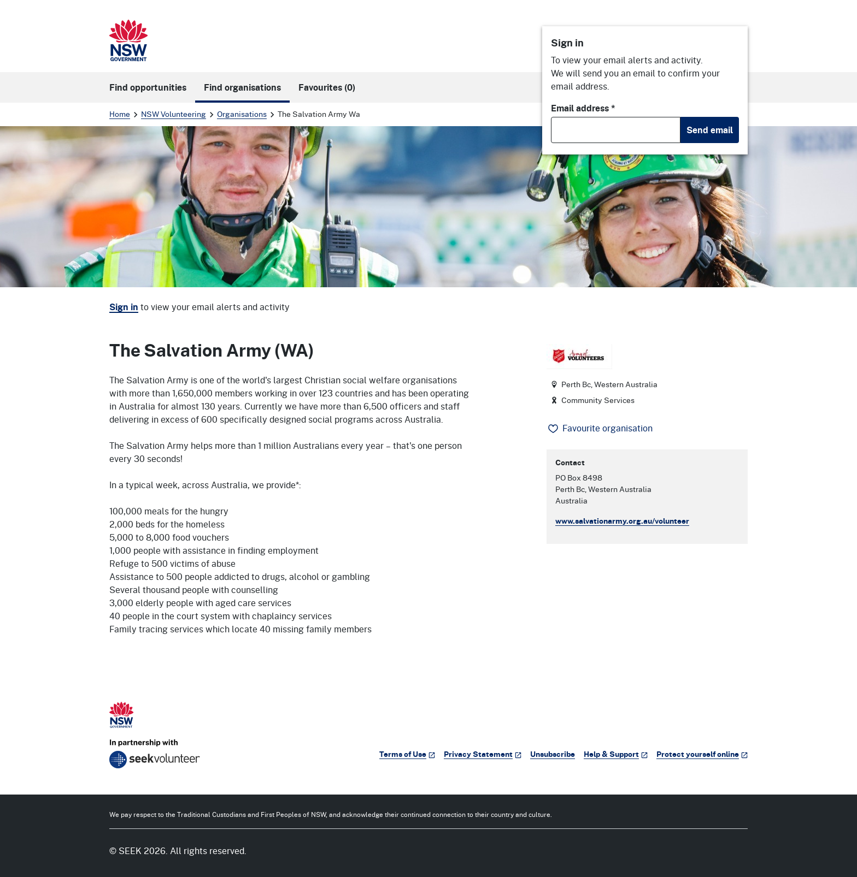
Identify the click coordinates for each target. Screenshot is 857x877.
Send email (709, 130)
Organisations (242, 114)
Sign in (123, 306)
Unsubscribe (552, 754)
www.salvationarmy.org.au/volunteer (622, 520)
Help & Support (616, 754)
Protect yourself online (702, 754)
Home (119, 114)
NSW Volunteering (173, 114)
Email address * (583, 108)
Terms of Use (407, 754)
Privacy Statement (482, 754)
